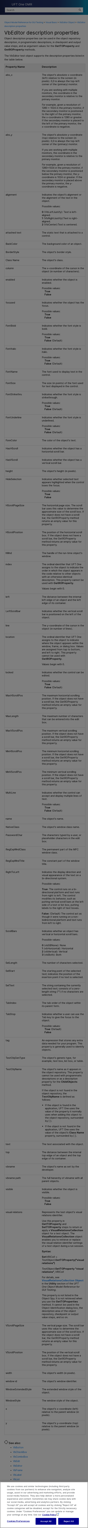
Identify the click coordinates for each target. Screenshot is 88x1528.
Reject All (69, 1521)
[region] (44, 1505)
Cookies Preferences (18, 1521)
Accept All (45, 1521)
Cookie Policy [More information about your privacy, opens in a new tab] (49, 1514)
